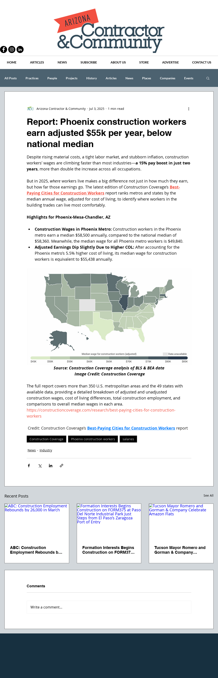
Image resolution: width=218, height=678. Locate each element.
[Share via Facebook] (29, 465)
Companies (167, 78)
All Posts (10, 78)
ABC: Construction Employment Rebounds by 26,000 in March (35, 550)
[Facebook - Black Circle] (3, 49)
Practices (32, 78)
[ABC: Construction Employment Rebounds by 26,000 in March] (37, 522)
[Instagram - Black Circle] (11, 49)
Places (146, 78)
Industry (46, 450)
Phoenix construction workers (93, 439)
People (52, 78)
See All (209, 495)
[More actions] (188, 108)
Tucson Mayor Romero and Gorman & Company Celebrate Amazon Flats (180, 550)
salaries (128, 439)
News (129, 78)
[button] (208, 78)
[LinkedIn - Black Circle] (20, 49)
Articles (111, 78)
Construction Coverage (46, 439)
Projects (71, 78)
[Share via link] (61, 465)
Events (188, 78)
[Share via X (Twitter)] (40, 465)
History (91, 78)
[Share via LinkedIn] (50, 465)
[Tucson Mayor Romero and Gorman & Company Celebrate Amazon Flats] (181, 522)
